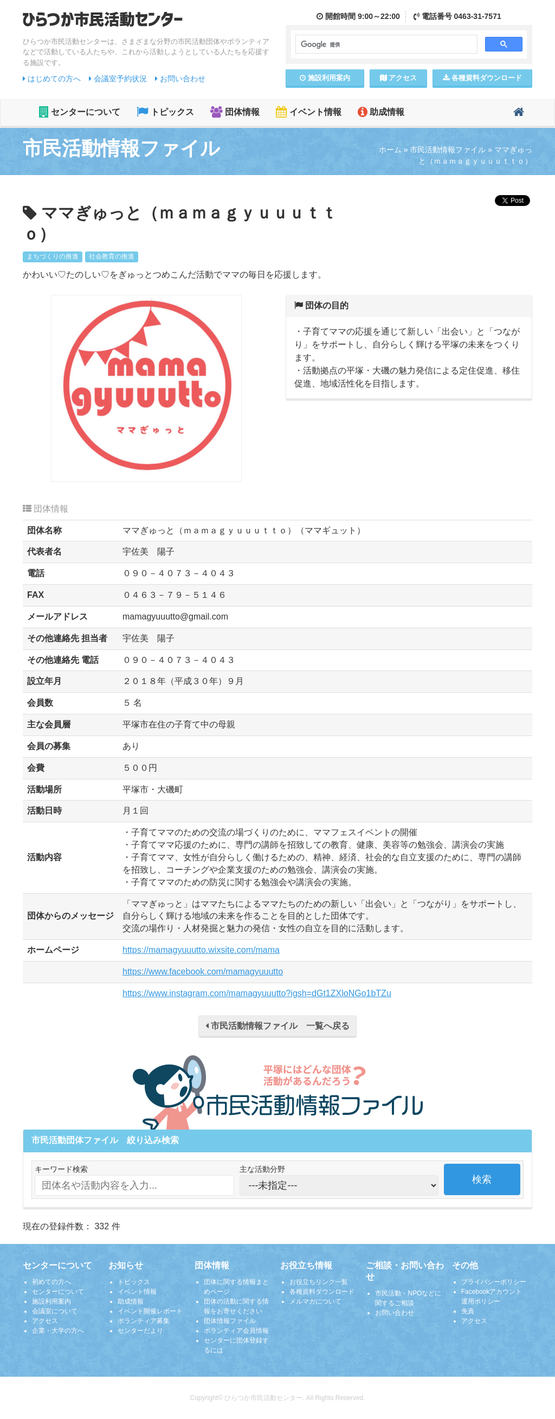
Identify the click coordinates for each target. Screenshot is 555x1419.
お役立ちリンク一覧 (318, 1282)
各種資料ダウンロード (321, 1291)
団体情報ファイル (230, 1321)
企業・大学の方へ (58, 1330)
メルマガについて (315, 1301)
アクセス (398, 78)
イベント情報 (308, 112)
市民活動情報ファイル (448, 149)
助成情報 (381, 112)
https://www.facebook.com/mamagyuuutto (202, 971)
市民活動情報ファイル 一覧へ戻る (277, 1025)
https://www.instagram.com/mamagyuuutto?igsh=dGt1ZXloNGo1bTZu (256, 993)
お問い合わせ (180, 78)
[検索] (385, 44)
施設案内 (325, 78)
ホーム (390, 149)
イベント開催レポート (150, 1311)
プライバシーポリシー (493, 1282)
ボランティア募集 (144, 1321)
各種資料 (482, 78)
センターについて (79, 112)
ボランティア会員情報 (236, 1330)
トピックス (165, 112)
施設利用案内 (51, 1301)
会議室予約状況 (118, 78)
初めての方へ (51, 1282)
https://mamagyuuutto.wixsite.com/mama (201, 949)
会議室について (55, 1311)
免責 (467, 1311)
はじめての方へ (52, 78)
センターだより (140, 1330)
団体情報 (235, 112)
